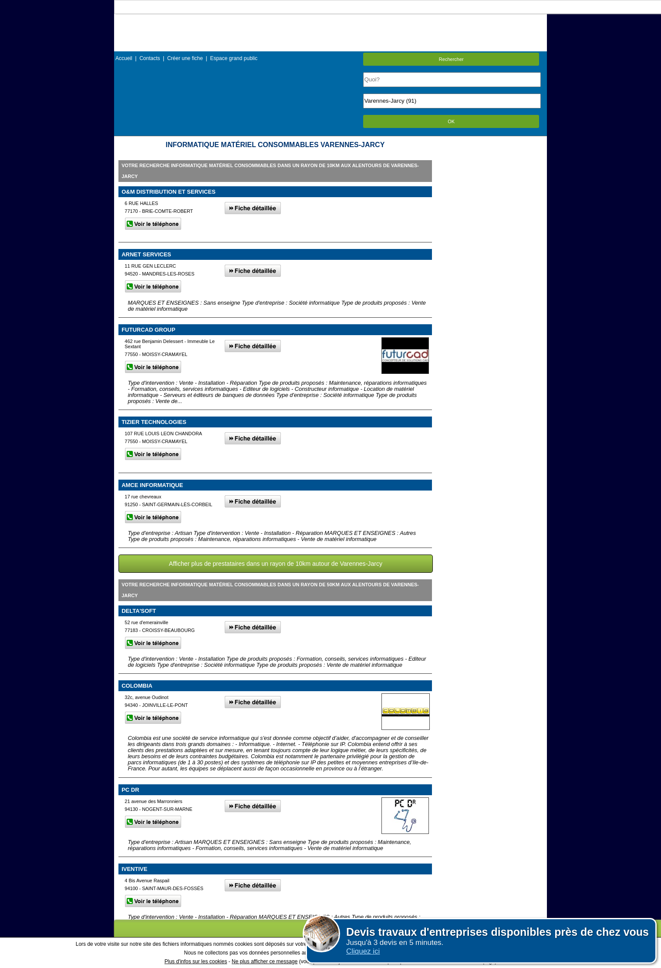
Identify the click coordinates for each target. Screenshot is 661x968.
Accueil (123, 58)
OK (451, 121)
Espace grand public (233, 58)
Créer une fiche (185, 58)
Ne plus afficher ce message (264, 961)
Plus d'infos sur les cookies (196, 961)
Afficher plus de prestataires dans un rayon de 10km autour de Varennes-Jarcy (275, 563)
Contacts (149, 58)
